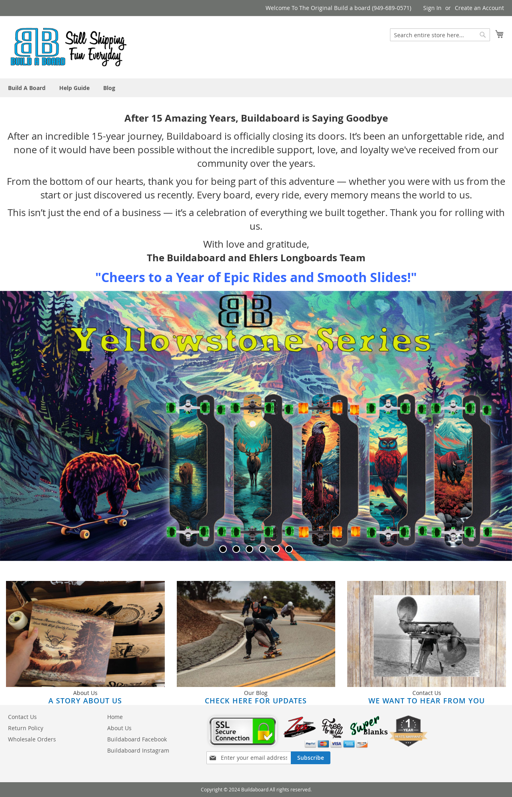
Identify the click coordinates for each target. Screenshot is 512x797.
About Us (119, 728)
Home (115, 717)
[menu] (256, 87)
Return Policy (25, 728)
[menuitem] (26, 88)
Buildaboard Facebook (137, 739)
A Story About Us (85, 700)
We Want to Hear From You (426, 700)
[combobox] (440, 34)
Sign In (432, 8)
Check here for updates (256, 700)
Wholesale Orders (32, 739)
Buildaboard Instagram (138, 750)
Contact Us (22, 717)
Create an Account (479, 8)
